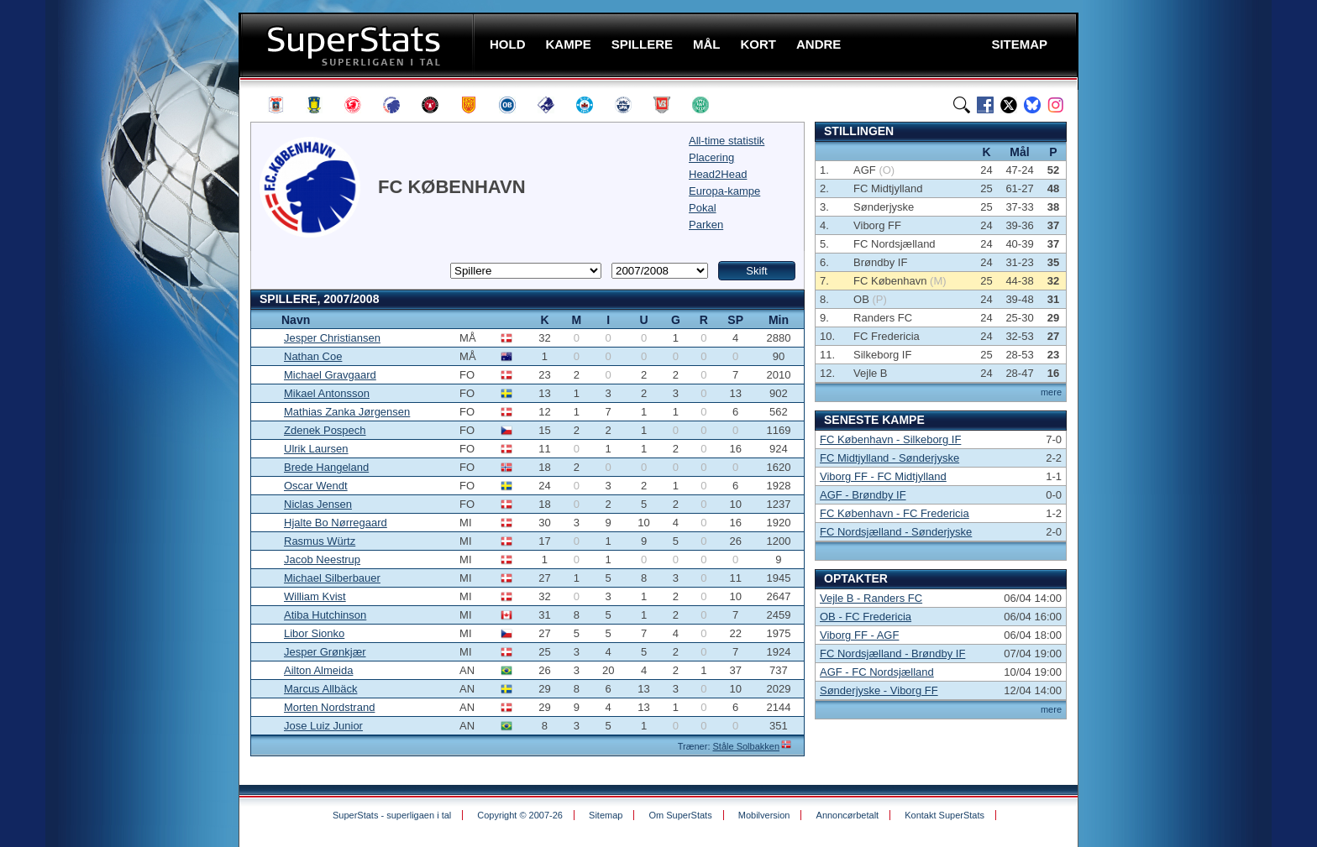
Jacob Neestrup (322, 559)
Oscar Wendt (316, 485)
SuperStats (358, 45)
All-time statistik (726, 140)
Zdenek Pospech (325, 430)
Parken (706, 224)
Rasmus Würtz (319, 541)
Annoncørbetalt (847, 815)
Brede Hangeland (326, 467)
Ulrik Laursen (316, 448)
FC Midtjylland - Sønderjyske (889, 458)
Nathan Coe (313, 356)
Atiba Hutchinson (325, 615)
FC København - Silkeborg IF (890, 439)
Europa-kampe (724, 191)
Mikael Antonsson (327, 393)
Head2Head (718, 174)
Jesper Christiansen (332, 338)
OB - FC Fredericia (865, 616)
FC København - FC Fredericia (894, 513)
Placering (711, 157)
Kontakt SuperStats (944, 815)
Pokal (702, 207)
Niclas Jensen (318, 504)
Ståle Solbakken (746, 746)
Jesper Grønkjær (325, 652)
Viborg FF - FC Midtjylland (883, 476)
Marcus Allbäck (320, 688)
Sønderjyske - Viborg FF (879, 690)
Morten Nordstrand (329, 707)
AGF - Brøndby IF (863, 495)
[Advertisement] (138, 331)
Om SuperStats (679, 815)
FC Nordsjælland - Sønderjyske (896, 531)
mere (1051, 392)
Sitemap (605, 815)
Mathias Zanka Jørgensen (347, 411)
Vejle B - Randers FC (871, 598)
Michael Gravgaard (330, 375)
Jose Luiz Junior (323, 725)
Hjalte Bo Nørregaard (335, 522)
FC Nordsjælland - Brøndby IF (892, 653)
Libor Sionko (314, 633)
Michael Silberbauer (332, 578)
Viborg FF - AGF (859, 635)
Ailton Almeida (318, 670)
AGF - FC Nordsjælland (877, 672)
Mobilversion (764, 815)
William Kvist (315, 596)
